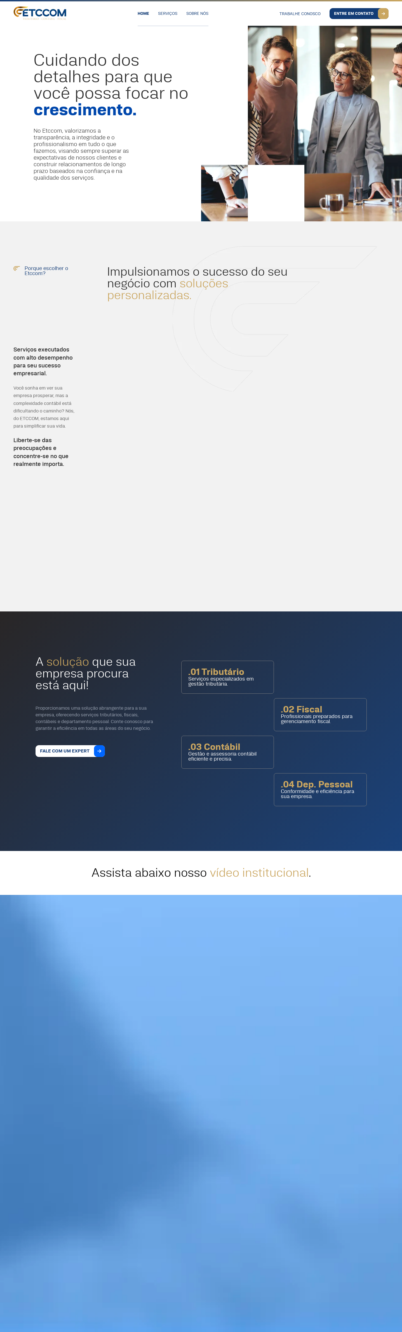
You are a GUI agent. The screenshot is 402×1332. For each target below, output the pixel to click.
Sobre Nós (197, 14)
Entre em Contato (353, 14)
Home (143, 14)
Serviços (167, 14)
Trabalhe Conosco (300, 14)
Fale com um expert (65, 751)
